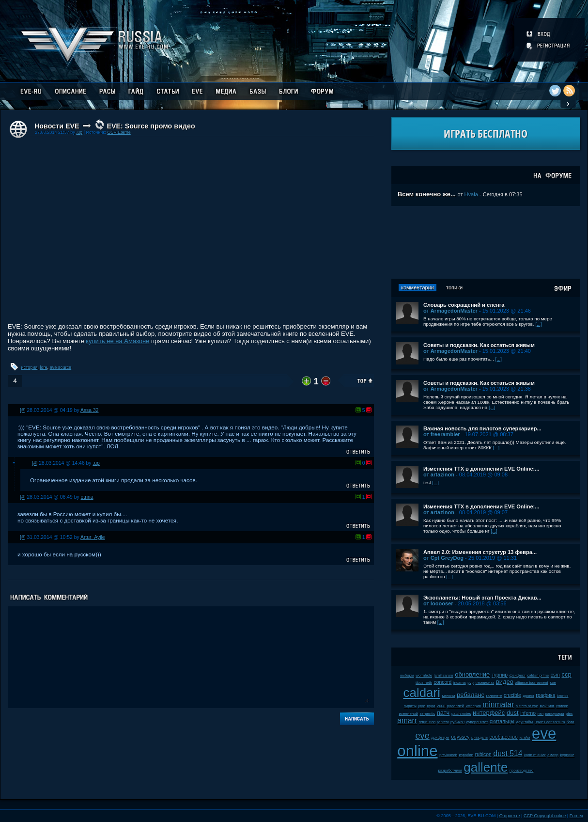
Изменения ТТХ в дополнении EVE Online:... (481, 469)
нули (431, 706)
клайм (524, 737)
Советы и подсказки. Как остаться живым (479, 345)
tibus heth (424, 682)
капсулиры (554, 713)
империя (473, 706)
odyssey (460, 737)
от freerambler (441, 434)
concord (442, 682)
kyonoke (567, 755)
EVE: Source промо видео (151, 126)
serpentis (427, 713)
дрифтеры (440, 737)
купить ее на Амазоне (117, 341)
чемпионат (484, 682)
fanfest (443, 722)
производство (521, 770)
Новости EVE (56, 126)
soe (553, 682)
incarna (459, 682)
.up (79, 132)
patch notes (461, 713)
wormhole (424, 675)
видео (504, 681)
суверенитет (477, 722)
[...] (538, 324)
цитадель (479, 737)
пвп (541, 713)
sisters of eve (527, 706)
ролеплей (455, 706)
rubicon (483, 754)
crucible (512, 695)
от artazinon (438, 474)
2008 (441, 706)
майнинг (547, 706)
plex (569, 713)
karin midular (535, 755)
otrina (87, 497)
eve (422, 736)
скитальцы (502, 721)
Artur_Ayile (92, 537)
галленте (494, 696)
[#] (23, 410)
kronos (562, 696)
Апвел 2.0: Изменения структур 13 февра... (480, 552)
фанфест (518, 675)
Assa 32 (89, 410)
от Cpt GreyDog (443, 558)
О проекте (509, 815)
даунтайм (524, 722)
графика (545, 695)
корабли (466, 755)
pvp (470, 682)
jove (421, 706)
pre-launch (448, 755)
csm (555, 675)
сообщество (504, 737)
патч (443, 712)
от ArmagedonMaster (450, 311)
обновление (472, 674)
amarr (407, 720)
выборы (407, 675)
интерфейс (489, 712)
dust (513, 712)
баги (570, 722)
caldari (421, 692)
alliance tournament (531, 682)
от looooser (438, 603)
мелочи (448, 696)
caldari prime (538, 675)
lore (43, 367)
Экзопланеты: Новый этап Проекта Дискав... (482, 598)
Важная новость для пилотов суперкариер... (482, 428)
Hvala (471, 194)
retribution (427, 722)
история (29, 367)
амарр (552, 755)
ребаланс (470, 694)
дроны (528, 696)
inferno (528, 713)
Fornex (576, 815)
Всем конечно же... (427, 194)
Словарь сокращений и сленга (464, 305)
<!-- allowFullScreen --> (190, 231)
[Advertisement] (485, 242)
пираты (410, 706)
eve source (60, 367)
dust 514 (508, 753)
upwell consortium (550, 722)
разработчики (450, 770)
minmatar (498, 704)
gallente (486, 767)
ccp (567, 674)
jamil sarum (443, 675)
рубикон (457, 722)
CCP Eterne (118, 132)
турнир (500, 675)
